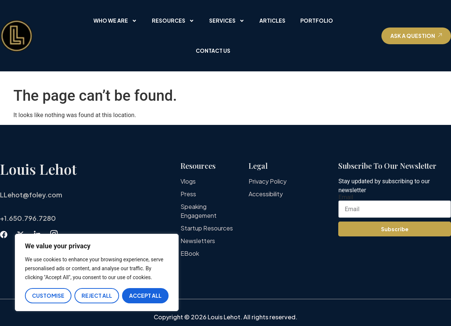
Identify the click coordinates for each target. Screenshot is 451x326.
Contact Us (213, 50)
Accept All (145, 295)
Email (345, 197)
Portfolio (316, 20)
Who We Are (115, 20)
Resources (173, 20)
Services (226, 20)
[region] (97, 272)
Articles (272, 20)
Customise (48, 295)
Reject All (96, 295)
